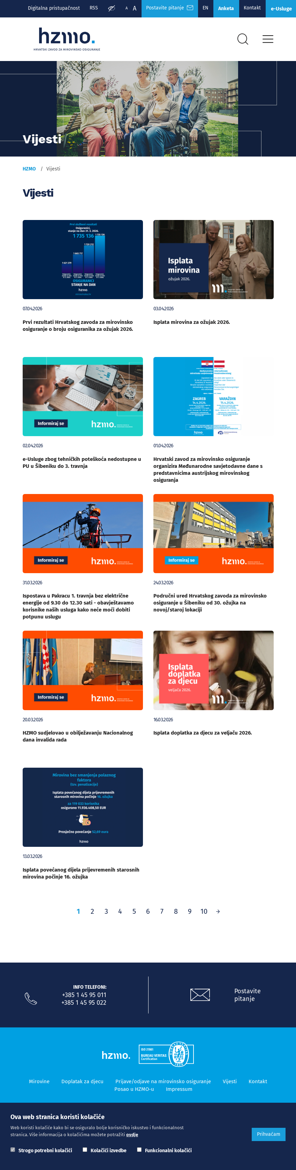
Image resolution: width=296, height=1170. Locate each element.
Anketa (230, 9)
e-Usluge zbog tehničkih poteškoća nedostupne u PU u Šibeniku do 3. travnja (82, 465)
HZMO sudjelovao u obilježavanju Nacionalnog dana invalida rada (78, 738)
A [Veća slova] (135, 8)
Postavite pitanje (247, 997)
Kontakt (257, 8)
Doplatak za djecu (82, 1084)
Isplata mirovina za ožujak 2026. (191, 324)
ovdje (132, 1134)
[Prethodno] (218, 914)
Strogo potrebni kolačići (45, 1151)
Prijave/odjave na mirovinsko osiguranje (163, 1084)
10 (203, 914)
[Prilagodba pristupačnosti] (112, 9)
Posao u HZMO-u (134, 1091)
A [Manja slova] (128, 8)
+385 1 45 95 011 (84, 997)
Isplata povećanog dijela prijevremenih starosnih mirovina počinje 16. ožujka (81, 875)
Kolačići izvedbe (109, 1151)
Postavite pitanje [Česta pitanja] (171, 8)
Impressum (179, 1091)
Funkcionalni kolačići (168, 1151)
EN (208, 8)
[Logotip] (69, 41)
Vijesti (230, 1084)
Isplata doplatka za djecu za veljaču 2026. (202, 735)
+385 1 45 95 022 (83, 1005)
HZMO (29, 171)
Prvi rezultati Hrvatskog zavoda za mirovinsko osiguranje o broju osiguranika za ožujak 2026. (78, 328)
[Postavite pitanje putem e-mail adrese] (200, 997)
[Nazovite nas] (31, 1001)
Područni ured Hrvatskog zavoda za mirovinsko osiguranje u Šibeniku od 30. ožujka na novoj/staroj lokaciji (210, 605)
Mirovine (39, 1084)
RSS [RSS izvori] (94, 8)
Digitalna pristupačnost (54, 8)
